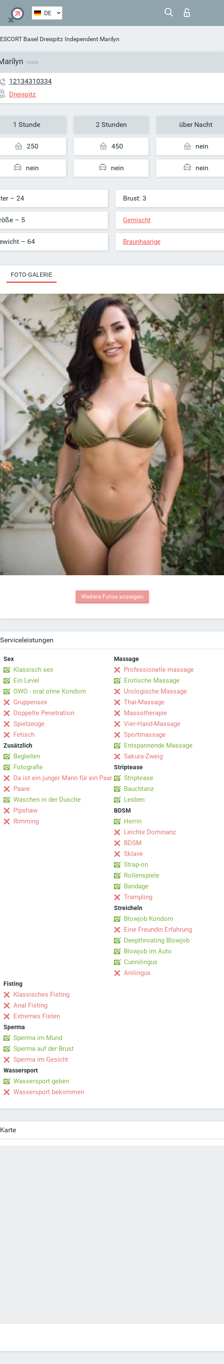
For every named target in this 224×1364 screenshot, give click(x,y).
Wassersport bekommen (48, 1092)
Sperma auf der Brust (43, 1049)
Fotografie (28, 767)
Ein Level (26, 680)
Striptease (138, 778)
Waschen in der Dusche (47, 799)
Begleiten (26, 756)
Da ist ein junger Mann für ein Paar (62, 778)
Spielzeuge (28, 724)
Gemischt (137, 220)
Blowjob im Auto (148, 951)
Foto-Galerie (31, 274)
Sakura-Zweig (143, 756)
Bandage (136, 886)
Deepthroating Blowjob (156, 940)
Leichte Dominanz (150, 832)
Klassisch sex (33, 670)
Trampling (138, 897)
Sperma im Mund (37, 1038)
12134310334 (30, 81)
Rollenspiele (141, 875)
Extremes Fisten (36, 1016)
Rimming (26, 821)
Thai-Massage (144, 702)
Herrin (133, 821)
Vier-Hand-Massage (152, 724)
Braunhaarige (142, 242)
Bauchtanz (139, 789)
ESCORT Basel (19, 39)
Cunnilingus (141, 962)
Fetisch (24, 735)
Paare (21, 789)
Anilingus (137, 973)
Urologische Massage (155, 691)
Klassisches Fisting (41, 994)
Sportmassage (145, 735)
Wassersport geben (41, 1081)
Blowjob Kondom (148, 919)
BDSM (133, 843)
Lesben (134, 799)
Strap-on (136, 864)
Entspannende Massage (158, 745)
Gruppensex (30, 702)
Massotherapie (145, 713)
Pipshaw (25, 810)
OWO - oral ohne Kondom (49, 691)
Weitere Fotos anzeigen (112, 596)
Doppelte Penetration (43, 713)
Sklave (133, 854)
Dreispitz (51, 39)
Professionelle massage (159, 670)
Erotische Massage (152, 680)
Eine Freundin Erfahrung (158, 929)
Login (187, 12)
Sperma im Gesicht (40, 1059)
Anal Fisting (30, 1005)
